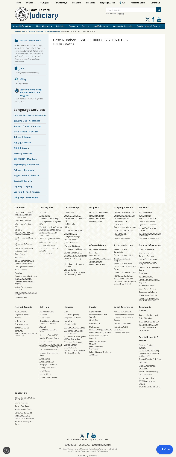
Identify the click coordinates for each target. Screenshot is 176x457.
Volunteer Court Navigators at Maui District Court (26, 277)
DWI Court (143, 362)
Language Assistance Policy (125, 212)
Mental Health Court (147, 378)
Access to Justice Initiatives (124, 255)
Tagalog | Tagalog (23, 186)
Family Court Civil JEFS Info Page (75, 219)
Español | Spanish (23, 181)
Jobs (19, 68)
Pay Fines (18, 229)
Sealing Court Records (148, 295)
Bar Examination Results (24, 260)
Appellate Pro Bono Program (122, 259)
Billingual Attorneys (72, 236)
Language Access (108, 2)
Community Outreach (123, 26)
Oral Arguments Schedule (25, 266)
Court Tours (144, 331)
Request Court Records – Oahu (49, 354)
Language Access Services (124, 215)
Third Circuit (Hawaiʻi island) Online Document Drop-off (50, 228)
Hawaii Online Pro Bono (123, 275)
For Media (91, 2)
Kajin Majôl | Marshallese (26, 164)
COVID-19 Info (20, 217)
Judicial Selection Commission (96, 347)
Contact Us (155, 2)
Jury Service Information (99, 212)
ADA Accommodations (98, 250)
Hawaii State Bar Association (75, 255)
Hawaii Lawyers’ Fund (73, 252)
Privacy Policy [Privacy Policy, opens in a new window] (70, 444)
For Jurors (77, 2)
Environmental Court (147, 365)
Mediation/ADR (70, 324)
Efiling (20, 79)
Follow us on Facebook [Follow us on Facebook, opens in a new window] (153, 19)
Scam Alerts (19, 257)
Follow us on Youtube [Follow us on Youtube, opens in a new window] (159, 19)
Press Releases (21, 270)
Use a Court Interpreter (123, 230)
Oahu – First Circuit (22, 406)
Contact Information (23, 221)
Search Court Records (48, 232)
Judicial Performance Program (23, 288)
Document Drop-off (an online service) (24, 249)
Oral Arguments (70, 239)
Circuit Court (94, 320)
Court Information (96, 215)
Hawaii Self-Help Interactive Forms (125, 268)
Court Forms (20, 254)
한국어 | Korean (21, 148)
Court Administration (147, 289)
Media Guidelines (146, 212)
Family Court (94, 326)
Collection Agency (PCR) (48, 335)
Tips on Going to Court (48, 377)
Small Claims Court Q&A (123, 278)
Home (18, 2)
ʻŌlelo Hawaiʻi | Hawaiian (26, 131)
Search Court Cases (27, 41)
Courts (85, 26)
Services (73, 26)
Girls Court (143, 368)
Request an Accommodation (96, 254)
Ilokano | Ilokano (22, 137)
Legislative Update (22, 314)
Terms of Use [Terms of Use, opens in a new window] (84, 444)
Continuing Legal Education (75, 249)
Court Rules (118, 329)
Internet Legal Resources (49, 239)
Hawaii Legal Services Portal (125, 272)
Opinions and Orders (147, 225)
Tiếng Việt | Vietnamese (26, 197)
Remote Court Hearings (48, 218)
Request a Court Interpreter (120, 222)
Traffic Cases (44, 358)
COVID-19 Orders (121, 326)
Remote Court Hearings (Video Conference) (24, 233)
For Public (30, 2)
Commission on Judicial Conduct (98, 337)
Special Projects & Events (148, 26)
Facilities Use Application (149, 239)
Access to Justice (139, 2)
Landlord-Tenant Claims (49, 338)
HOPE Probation (145, 375)
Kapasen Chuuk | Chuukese (27, 126)
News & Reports (44, 26)
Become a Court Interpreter (120, 234)
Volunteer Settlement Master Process (73, 343)
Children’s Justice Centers (74, 327)
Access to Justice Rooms (123, 263)
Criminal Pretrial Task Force (150, 359)
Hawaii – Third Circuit (23, 412)
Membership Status (72, 246)
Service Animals (95, 261)
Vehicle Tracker (70, 347)
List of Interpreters (121, 218)
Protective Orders (46, 361)
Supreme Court (95, 311)
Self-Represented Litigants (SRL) (25, 239)
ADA (124, 2)
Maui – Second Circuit (23, 409)
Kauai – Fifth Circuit (22, 415)
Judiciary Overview (146, 286)
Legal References (101, 26)
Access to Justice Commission (120, 251)
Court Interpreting (71, 314)
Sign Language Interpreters (125, 227)
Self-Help (60, 26)
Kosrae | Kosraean (23, 153)
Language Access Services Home (30, 115)
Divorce (42, 326)
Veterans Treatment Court (149, 386)
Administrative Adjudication (100, 332)
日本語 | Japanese (22, 142)
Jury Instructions (70, 243)
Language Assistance (72, 318)
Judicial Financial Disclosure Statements (26, 293)
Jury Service (144, 282)
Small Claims (44, 371)
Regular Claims (45, 374)
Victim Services (45, 341)
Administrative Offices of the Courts (25, 398)
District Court (94, 323)
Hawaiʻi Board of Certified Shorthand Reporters (25, 213)
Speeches (19, 330)
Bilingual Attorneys (47, 245)
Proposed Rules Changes (124, 314)
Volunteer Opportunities (149, 321)
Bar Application (70, 233)
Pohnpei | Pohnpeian (24, 170)
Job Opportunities (146, 276)
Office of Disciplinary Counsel (72, 259)
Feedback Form (21, 298)
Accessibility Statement (101, 444)
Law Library (44, 235)
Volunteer (19, 273)
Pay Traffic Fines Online (148, 259)
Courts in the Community (149, 315)
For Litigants (45, 2)
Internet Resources (121, 332)
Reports (18, 318)
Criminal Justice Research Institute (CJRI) (149, 354)
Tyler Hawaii (93, 455)
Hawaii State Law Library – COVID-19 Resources (49, 322)
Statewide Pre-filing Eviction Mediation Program (27, 92)
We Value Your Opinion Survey (24, 423)
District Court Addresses (24, 418)
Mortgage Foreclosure (48, 364)
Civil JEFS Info (69, 224)
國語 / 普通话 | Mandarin (25, 159)
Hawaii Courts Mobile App (149, 279)
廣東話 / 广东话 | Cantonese (27, 120)
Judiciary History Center (148, 324)
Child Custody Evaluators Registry (24, 282)
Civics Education (145, 318)
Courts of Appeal (21, 403)
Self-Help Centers (46, 311)
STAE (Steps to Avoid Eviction (147, 382)
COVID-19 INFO (70, 212)
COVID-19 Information (147, 250)
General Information (23, 26)
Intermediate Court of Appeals (98, 315)
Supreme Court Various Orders (123, 319)
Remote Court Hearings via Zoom (150, 269)
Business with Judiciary (148, 292)
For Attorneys (62, 2)
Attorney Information (48, 242)
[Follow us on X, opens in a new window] (147, 19)
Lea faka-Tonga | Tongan (27, 191)
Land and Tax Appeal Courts (100, 329)
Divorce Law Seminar (23, 263)
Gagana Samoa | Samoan (26, 175)
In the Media (20, 321)
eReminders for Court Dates (23, 225)
